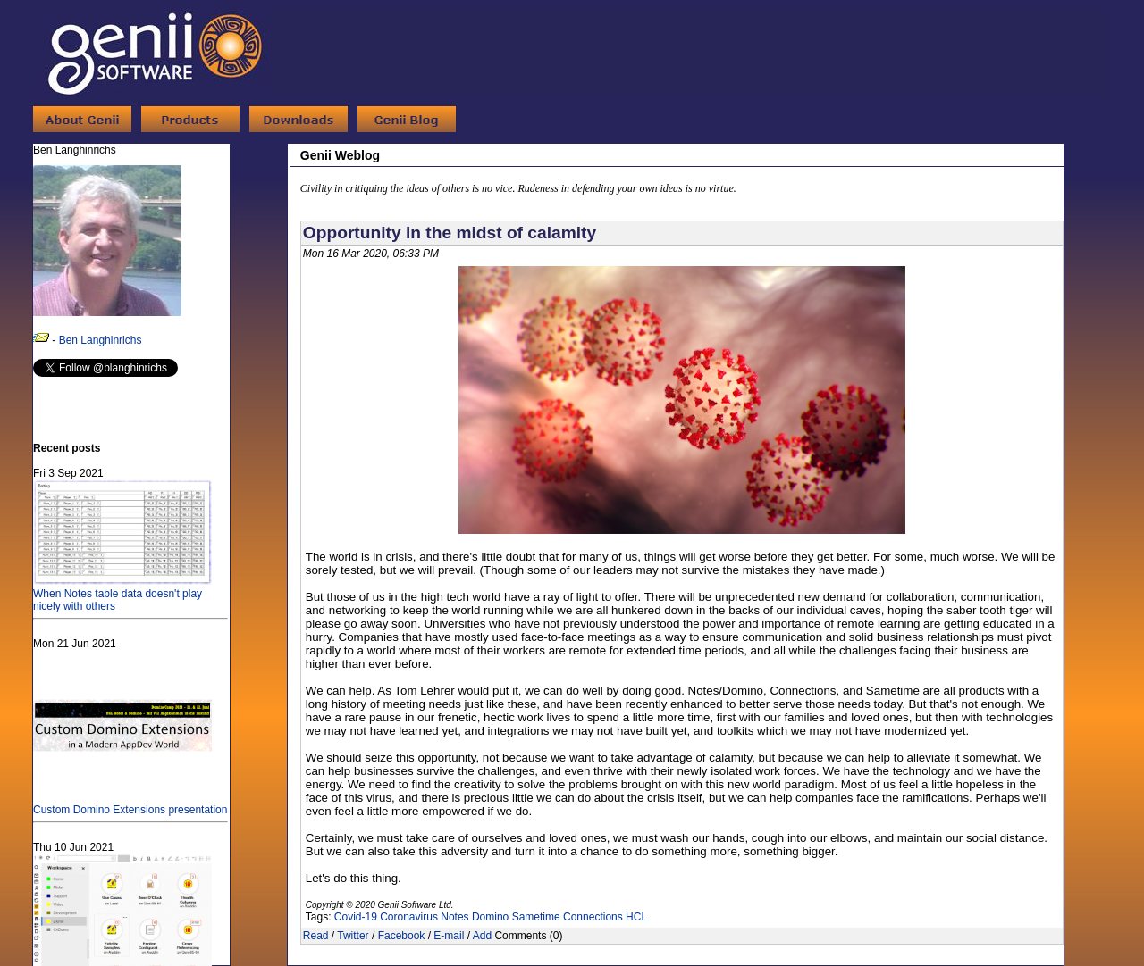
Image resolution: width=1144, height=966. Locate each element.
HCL (636, 917)
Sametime (536, 917)
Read (316, 935)
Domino (490, 917)
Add (482, 935)
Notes (454, 917)
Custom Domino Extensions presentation (130, 803)
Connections (593, 917)
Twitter (352, 935)
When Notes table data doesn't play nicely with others (122, 593)
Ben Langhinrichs (100, 340)
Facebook (401, 935)
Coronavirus (409, 917)
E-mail (448, 935)
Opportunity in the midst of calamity (449, 232)
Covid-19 (355, 917)
